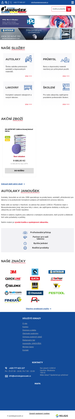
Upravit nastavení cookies (39, 413)
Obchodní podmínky (30, 333)
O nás (24, 323)
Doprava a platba (29, 330)
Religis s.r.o (62, 415)
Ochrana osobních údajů (32, 337)
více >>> (28, 76)
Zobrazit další (12, 184)
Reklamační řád (28, 340)
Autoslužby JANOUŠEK (31, 343)
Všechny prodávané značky (37, 309)
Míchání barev (28, 347)
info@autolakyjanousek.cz (39, 2)
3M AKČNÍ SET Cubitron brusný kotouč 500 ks (19, 130)
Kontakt (25, 350)
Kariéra (25, 327)
